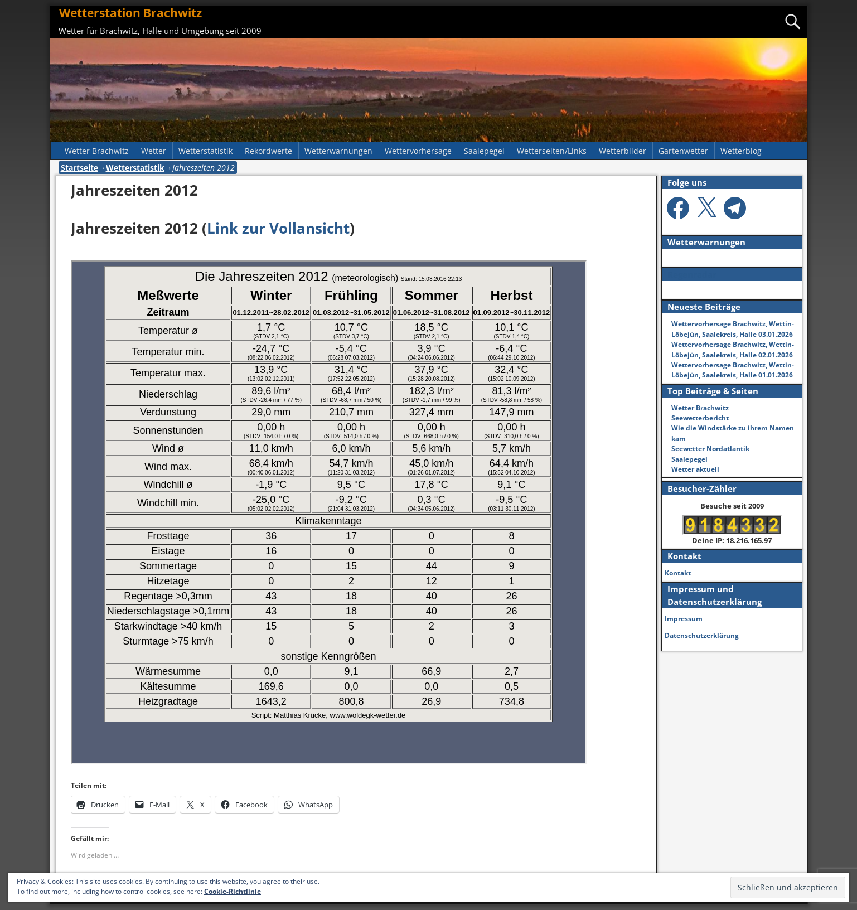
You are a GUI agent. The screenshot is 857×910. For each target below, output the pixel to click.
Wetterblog (741, 151)
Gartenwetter (683, 151)
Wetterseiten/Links (552, 151)
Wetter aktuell (695, 469)
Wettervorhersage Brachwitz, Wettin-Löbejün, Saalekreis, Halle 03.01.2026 (732, 328)
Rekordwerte (268, 151)
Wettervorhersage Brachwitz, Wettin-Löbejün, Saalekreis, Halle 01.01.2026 (732, 370)
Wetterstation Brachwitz (130, 13)
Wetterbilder (622, 151)
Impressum (684, 618)
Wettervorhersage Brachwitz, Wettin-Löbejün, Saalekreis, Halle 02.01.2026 (732, 349)
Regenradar (691, 274)
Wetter (153, 151)
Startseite (79, 167)
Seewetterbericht (700, 418)
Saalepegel (484, 151)
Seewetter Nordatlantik (710, 448)
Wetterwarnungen (338, 151)
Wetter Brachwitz (97, 151)
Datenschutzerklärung (702, 635)
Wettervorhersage (418, 151)
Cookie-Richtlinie (232, 891)
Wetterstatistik (205, 151)
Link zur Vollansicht (278, 228)
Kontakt (678, 573)
